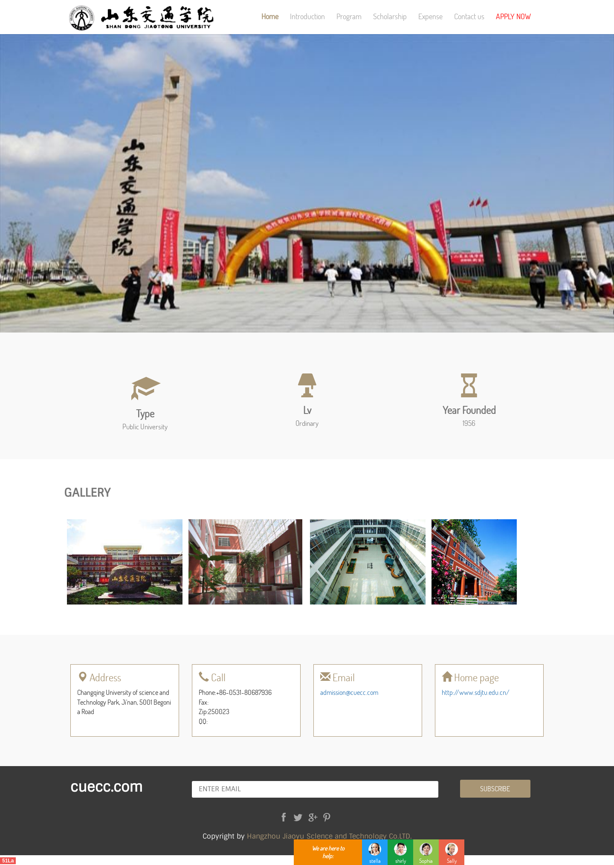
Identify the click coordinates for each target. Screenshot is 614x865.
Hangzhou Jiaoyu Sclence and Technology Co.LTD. (329, 836)
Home (269, 16)
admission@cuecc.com (349, 692)
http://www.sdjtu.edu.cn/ (476, 692)
